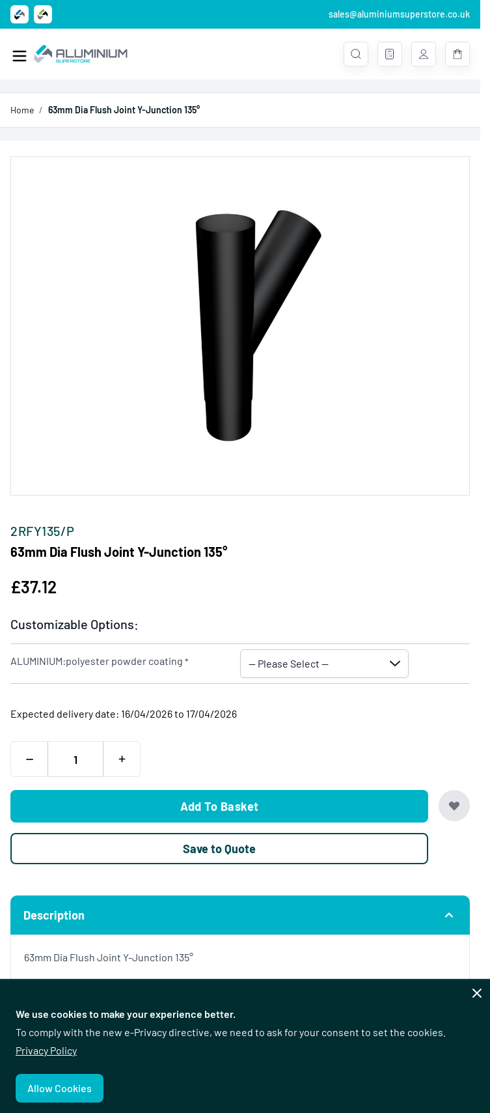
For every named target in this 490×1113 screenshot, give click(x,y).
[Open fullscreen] (240, 326)
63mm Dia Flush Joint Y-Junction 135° (124, 109)
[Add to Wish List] (454, 805)
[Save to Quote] (219, 848)
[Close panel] (477, 993)
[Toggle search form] (356, 54)
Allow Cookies (59, 1088)
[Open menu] (19, 56)
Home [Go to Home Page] (22, 109)
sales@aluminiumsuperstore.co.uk (399, 14)
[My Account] (423, 54)
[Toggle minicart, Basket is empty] (457, 54)
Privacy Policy (46, 1050)
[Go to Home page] (81, 54)
